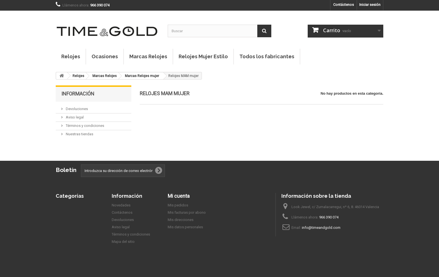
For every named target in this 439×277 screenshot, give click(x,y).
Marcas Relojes (148, 56)
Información (77, 94)
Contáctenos (343, 5)
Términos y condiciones (84, 126)
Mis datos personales (185, 227)
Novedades (121, 205)
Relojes (70, 56)
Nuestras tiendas (79, 134)
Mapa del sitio (123, 241)
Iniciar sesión (369, 5)
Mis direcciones (180, 220)
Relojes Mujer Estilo (203, 56)
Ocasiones (105, 56)
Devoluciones (76, 109)
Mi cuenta (179, 196)
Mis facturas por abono (187, 212)
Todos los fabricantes (266, 56)
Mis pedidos (178, 205)
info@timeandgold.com (321, 227)
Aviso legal (74, 117)
